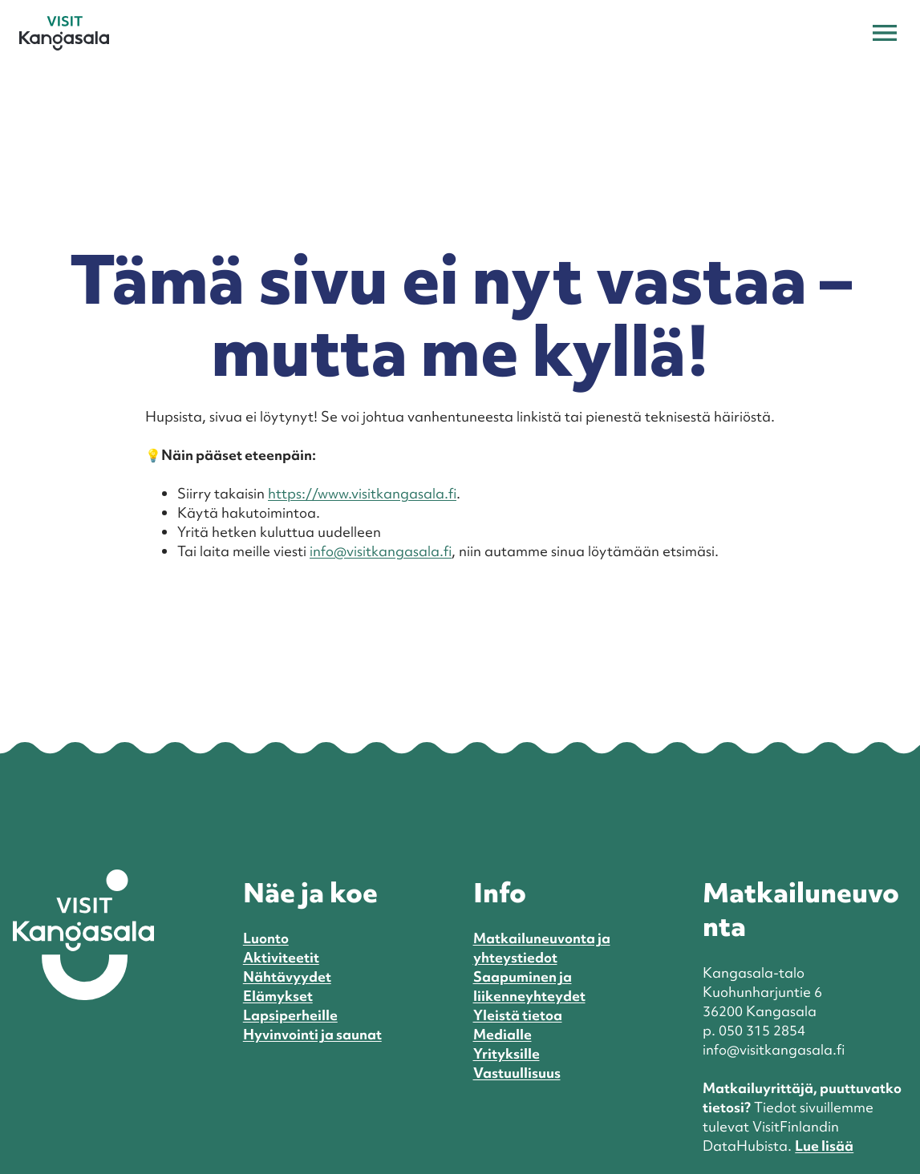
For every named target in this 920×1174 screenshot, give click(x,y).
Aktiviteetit (281, 957)
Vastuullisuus (517, 1072)
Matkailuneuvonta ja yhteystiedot (541, 947)
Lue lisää (824, 1145)
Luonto (266, 938)
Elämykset (278, 995)
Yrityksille (506, 1053)
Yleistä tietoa (517, 1015)
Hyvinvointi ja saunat (312, 1034)
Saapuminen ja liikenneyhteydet (529, 986)
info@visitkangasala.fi (381, 551)
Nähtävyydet (287, 976)
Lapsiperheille (290, 1015)
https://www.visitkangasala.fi (362, 493)
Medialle (502, 1034)
